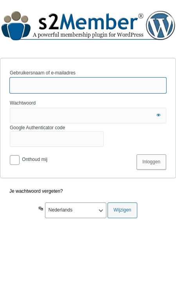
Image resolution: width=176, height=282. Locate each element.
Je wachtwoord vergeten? (36, 191)
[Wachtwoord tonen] (158, 115)
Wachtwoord (23, 103)
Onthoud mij (34, 159)
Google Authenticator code (57, 136)
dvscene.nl (88, 28)
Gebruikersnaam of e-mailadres (42, 73)
